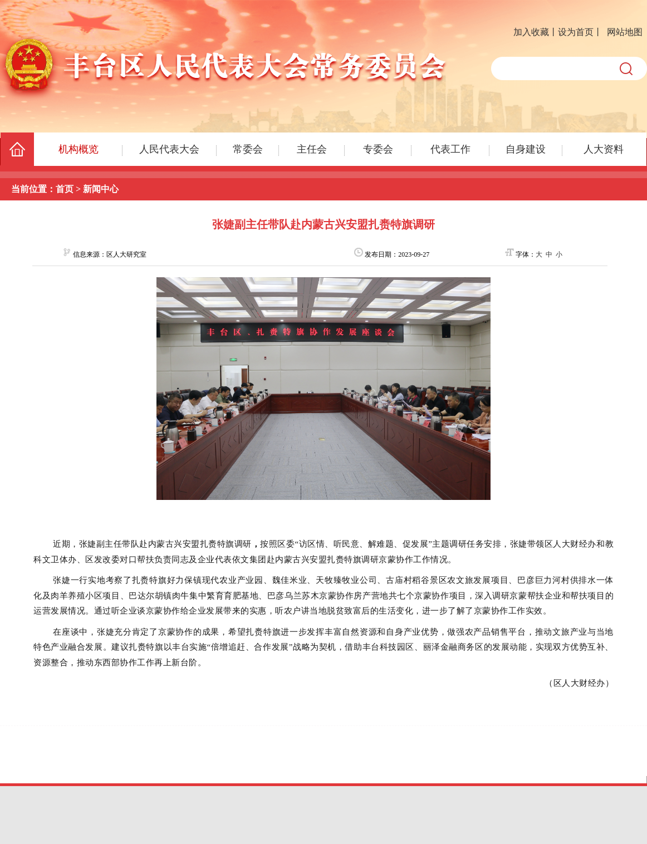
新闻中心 (101, 189)
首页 (64, 189)
